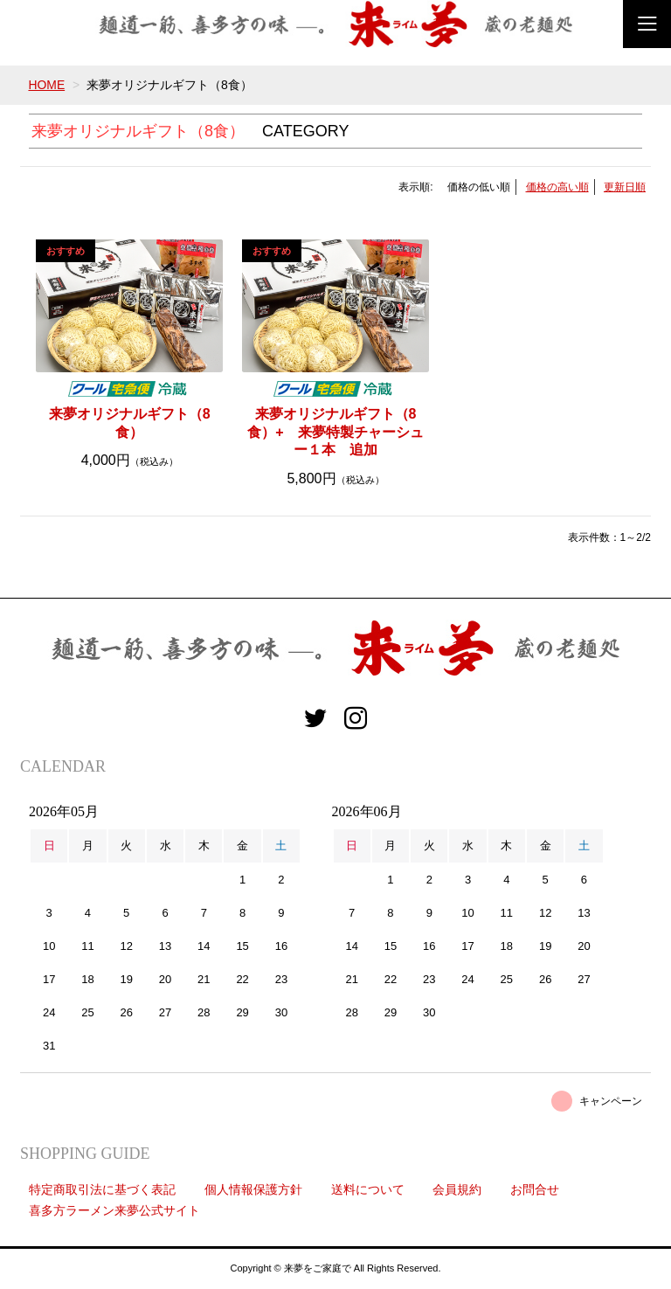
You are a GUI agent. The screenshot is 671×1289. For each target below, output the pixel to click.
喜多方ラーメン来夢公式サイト (114, 1210)
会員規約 (456, 1189)
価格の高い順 (557, 187)
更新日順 (625, 187)
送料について (368, 1189)
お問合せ (534, 1189)
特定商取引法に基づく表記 (102, 1189)
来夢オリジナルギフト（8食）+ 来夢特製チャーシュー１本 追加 (335, 432)
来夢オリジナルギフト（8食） (130, 423)
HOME (46, 85)
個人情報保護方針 (253, 1189)
